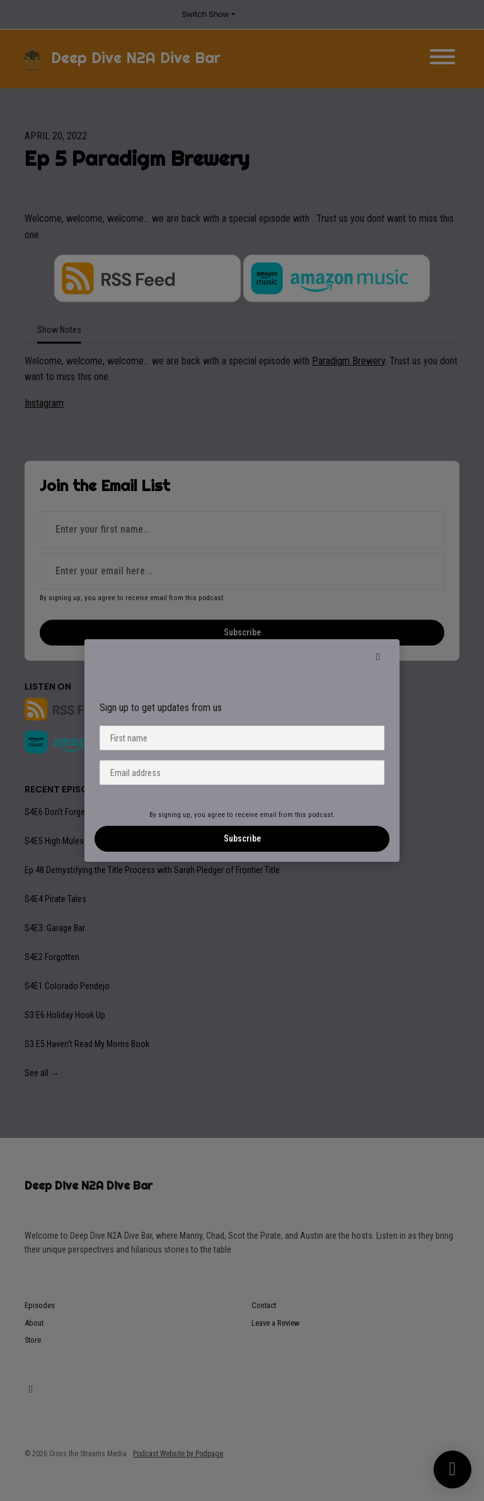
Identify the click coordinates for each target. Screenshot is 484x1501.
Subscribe (242, 838)
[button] (378, 656)
